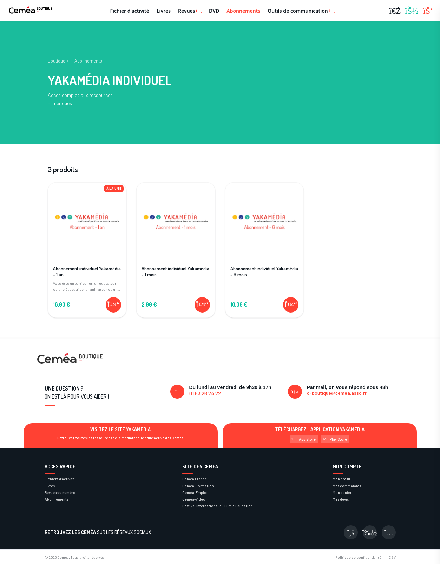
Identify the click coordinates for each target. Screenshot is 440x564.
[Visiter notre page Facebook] (351, 532)
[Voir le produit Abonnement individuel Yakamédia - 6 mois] (264, 240)
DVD (214, 10)
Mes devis (341, 499)
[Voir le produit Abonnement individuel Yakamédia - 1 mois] (176, 240)
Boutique (56, 61)
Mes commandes (347, 486)
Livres (164, 10)
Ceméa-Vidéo (193, 499)
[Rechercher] (395, 11)
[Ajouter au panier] (113, 305)
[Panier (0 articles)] (428, 11)
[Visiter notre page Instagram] (389, 532)
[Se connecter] (412, 11)
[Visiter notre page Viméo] (370, 532)
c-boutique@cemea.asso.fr (337, 393)
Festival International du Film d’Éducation (217, 506)
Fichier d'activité (129, 10)
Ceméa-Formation (198, 486)
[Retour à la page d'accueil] (31, 11)
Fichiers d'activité (60, 479)
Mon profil (341, 479)
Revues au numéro (60, 492)
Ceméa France (194, 479)
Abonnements (243, 10)
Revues (190, 10)
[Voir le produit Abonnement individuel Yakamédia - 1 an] (87, 240)
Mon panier (342, 492)
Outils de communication (301, 10)
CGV (392, 557)
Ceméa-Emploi (195, 492)
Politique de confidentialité (358, 557)
